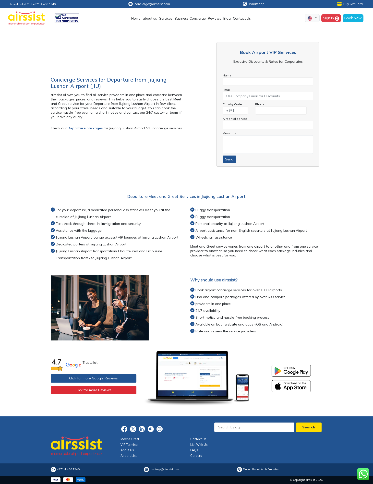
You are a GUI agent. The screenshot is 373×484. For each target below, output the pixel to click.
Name (227, 75)
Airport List (128, 456)
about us (150, 18)
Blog (227, 18)
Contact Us (242, 18)
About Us (127, 450)
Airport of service (235, 119)
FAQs (194, 450)
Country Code (232, 104)
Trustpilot (90, 362)
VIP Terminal (129, 445)
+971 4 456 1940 (68, 469)
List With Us (199, 445)
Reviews (214, 18)
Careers (196, 456)
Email (226, 90)
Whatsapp (254, 4)
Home (136, 18)
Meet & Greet (129, 439)
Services (165, 18)
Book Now (353, 18)
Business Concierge (190, 18)
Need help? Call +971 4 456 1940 (33, 4)
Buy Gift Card (350, 4)
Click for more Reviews (93, 390)
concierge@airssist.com (149, 4)
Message (229, 133)
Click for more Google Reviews (93, 378)
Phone (260, 104)
